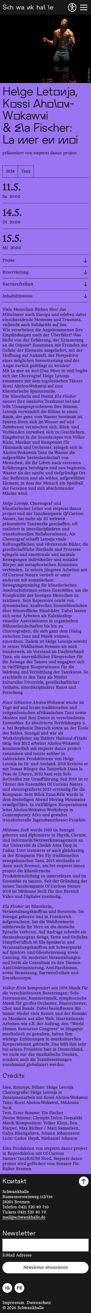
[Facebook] (19, 1288)
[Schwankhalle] (27, 7)
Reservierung (44, 272)
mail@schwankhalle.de (23, 1217)
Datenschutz (39, 1303)
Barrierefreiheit (44, 284)
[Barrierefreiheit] (72, 7)
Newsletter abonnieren (45, 1267)
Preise (44, 260)
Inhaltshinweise (44, 296)
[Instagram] (7, 1288)
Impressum (13, 1303)
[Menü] (84, 7)
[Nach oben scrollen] (84, 1181)
